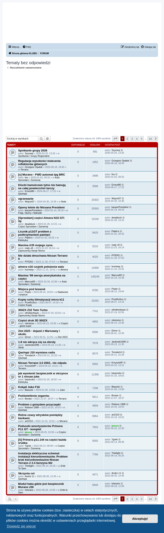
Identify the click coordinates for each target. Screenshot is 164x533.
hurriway (29, 269)
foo (26, 177)
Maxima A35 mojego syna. (35, 245)
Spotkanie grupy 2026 (32, 150)
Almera (64, 269)
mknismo (29, 323)
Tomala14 (30, 355)
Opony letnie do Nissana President (41, 207)
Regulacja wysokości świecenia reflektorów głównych (39, 162)
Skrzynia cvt (26, 473)
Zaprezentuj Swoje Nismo (31, 250)
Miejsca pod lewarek (31, 289)
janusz (28, 432)
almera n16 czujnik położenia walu (41, 266)
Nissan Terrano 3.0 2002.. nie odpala (42, 363)
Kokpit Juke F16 (29, 387)
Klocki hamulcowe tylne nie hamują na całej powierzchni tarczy (42, 186)
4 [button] (137, 139)
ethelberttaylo (32, 313)
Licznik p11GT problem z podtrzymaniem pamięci (34, 233)
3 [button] (132, 139)
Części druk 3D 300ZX (32, 320)
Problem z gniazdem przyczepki (39, 404)
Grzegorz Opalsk (33, 167)
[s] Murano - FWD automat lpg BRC (41, 174)
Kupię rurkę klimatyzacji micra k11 (41, 299)
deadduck (30, 224)
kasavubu (30, 379)
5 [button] (141, 139)
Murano (63, 421)
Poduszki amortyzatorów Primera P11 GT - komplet (40, 427)
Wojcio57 (29, 201)
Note (63, 201)
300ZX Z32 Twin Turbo (33, 310)
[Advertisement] (82, 102)
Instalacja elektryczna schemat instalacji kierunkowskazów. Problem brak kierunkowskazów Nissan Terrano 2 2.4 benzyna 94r (43, 458)
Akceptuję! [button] (140, 518)
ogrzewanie (26, 198)
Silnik (21, 347)
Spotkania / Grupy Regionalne (34, 156)
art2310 (29, 421)
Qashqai (22, 193)
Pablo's (28, 237)
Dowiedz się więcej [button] (21, 526)
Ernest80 (29, 191)
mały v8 (29, 248)
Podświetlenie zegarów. (34, 395)
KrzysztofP (30, 366)
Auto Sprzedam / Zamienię (39, 178)
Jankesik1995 (32, 345)
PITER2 (29, 261)
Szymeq (29, 153)
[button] (115, 138)
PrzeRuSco (31, 302)
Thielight (29, 466)
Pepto (28, 292)
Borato (28, 398)
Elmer (28, 337)
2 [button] (127, 139)
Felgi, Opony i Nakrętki (30, 213)
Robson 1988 (32, 407)
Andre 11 (29, 476)
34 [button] (150, 139)
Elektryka (23, 240)
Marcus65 (30, 281)
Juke (62, 390)
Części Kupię (25, 305)
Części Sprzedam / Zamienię (33, 226)
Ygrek (28, 445)
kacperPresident (33, 210)
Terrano (24, 169)
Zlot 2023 (62, 337)
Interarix (29, 490)
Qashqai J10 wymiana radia (36, 352)
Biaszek (29, 390)
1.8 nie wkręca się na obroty (37, 342)
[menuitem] (26, 46)
